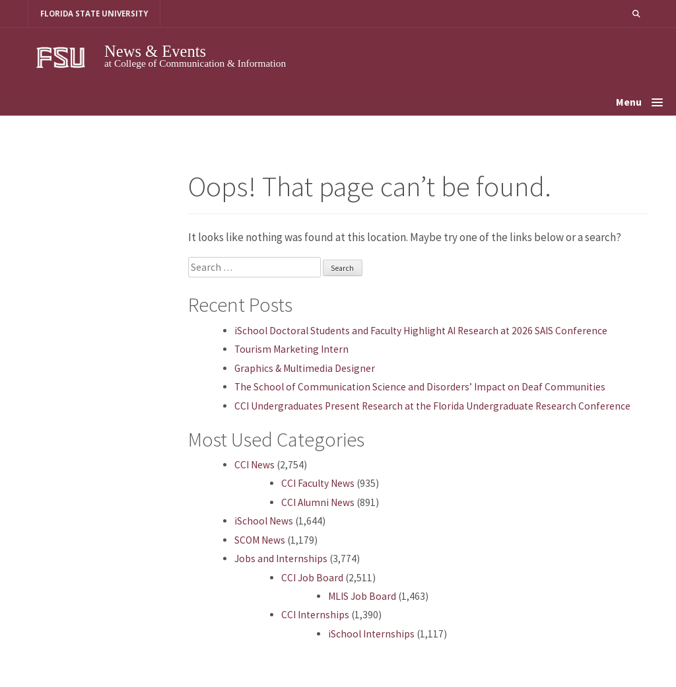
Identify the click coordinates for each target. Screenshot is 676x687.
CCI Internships (315, 614)
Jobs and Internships (280, 558)
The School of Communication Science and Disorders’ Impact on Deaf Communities (419, 386)
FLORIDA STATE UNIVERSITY (94, 13)
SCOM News (259, 540)
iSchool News (263, 521)
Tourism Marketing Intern (291, 349)
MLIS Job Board (362, 596)
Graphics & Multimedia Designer (304, 368)
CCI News (254, 464)
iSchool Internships (371, 634)
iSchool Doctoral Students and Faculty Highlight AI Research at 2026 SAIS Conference (420, 330)
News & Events (155, 51)
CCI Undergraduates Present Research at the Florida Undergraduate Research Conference (432, 406)
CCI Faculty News (318, 483)
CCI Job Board (312, 577)
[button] (636, 13)
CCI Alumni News (318, 502)
